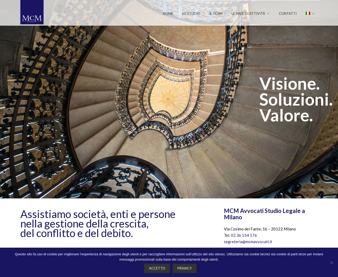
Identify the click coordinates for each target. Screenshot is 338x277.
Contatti (288, 13)
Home (168, 13)
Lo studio (191, 13)
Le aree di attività (251, 13)
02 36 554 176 (244, 235)
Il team (216, 13)
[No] (331, 262)
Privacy (184, 268)
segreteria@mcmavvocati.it (248, 241)
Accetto (157, 268)
